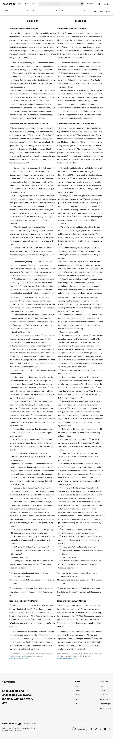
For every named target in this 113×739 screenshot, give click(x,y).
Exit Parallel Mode (104, 11)
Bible (20, 3)
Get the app (90, 3)
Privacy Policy (26, 728)
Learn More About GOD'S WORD (19, 658)
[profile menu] (106, 4)
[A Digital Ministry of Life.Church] (56, 722)
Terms (33, 728)
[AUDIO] (89, 11)
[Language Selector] (99, 4)
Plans (26, 3)
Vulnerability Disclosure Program (11, 730)
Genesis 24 (16, 11)
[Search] (59, 3)
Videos (33, 3)
